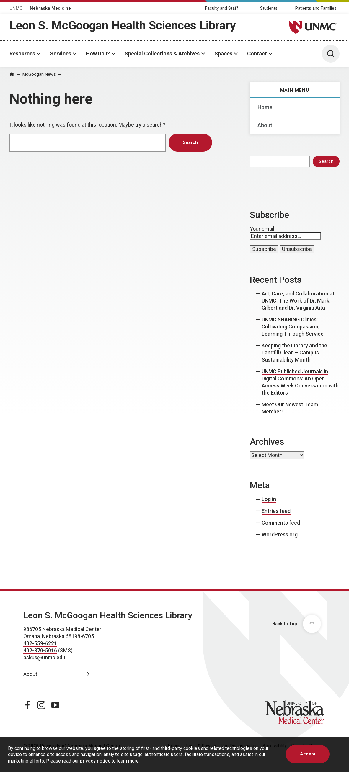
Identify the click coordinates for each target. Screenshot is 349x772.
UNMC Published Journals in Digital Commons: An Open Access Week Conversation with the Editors (300, 382)
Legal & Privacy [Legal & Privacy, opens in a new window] (201, 745)
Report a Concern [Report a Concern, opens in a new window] (308, 745)
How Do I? (98, 53)
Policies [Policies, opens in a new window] (174, 745)
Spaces (223, 53)
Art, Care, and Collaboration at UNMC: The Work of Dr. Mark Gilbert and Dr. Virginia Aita (298, 300)
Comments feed (281, 523)
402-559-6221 (40, 643)
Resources (22, 53)
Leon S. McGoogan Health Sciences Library (122, 25)
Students (269, 8)
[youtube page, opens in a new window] (55, 705)
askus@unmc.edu (44, 657)
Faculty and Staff (221, 8)
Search (326, 161)
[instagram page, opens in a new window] (41, 705)
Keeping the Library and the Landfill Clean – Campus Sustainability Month (294, 352)
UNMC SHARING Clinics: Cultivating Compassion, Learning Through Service (293, 326)
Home (264, 107)
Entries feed (276, 511)
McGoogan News (39, 74)
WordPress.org (280, 534)
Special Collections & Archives (162, 53)
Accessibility (274, 745)
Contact (257, 53)
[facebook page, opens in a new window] (27, 705)
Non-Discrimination (239, 745)
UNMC (15, 8)
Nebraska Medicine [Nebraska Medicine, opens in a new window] (50, 8)
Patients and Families (316, 8)
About (264, 125)
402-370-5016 (40, 650)
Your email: (262, 229)
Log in (269, 499)
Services (60, 53)
